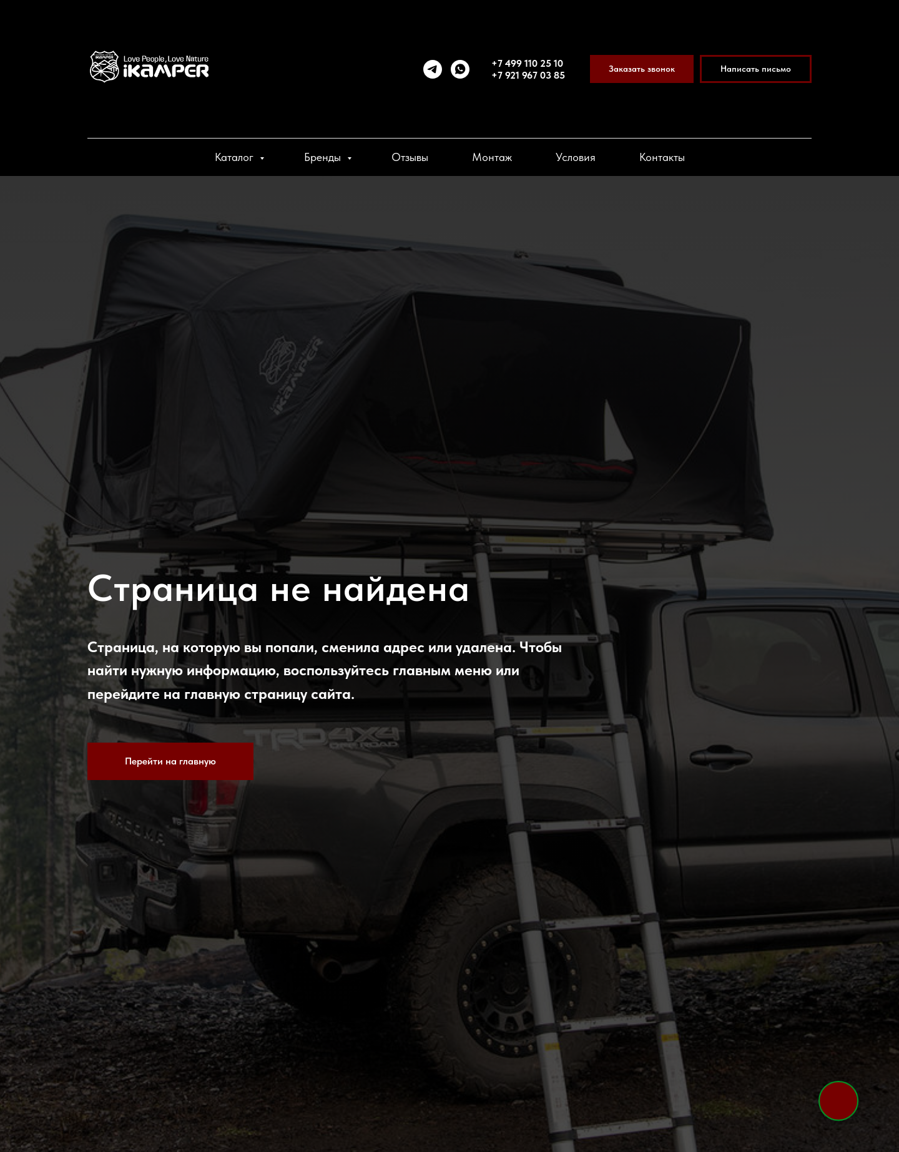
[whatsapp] (460, 69)
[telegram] (432, 69)
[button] (642, 69)
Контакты (662, 157)
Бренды (324, 157)
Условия (576, 157)
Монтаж (492, 157)
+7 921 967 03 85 (528, 75)
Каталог (236, 157)
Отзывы (409, 157)
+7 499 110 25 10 (527, 63)
